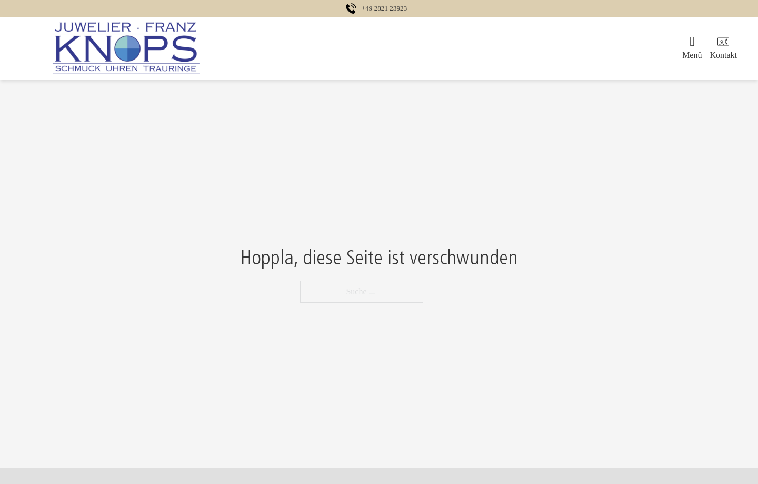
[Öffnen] (692, 48)
